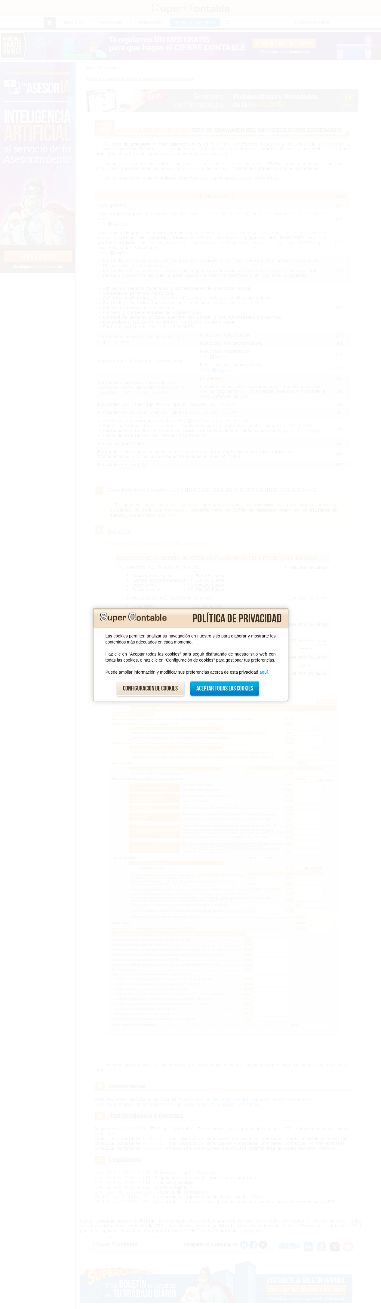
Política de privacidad (237, 619)
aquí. (264, 672)
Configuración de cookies (150, 688)
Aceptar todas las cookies (224, 688)
